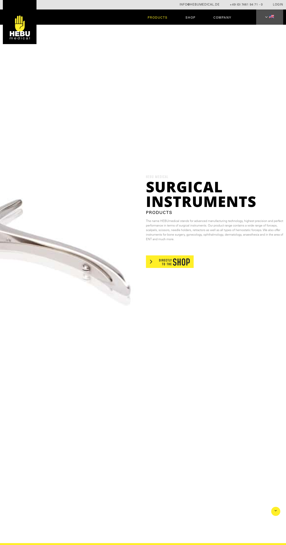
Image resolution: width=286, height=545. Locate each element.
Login (278, 4)
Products (158, 17)
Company (222, 17)
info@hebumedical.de (200, 4)
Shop (190, 17)
